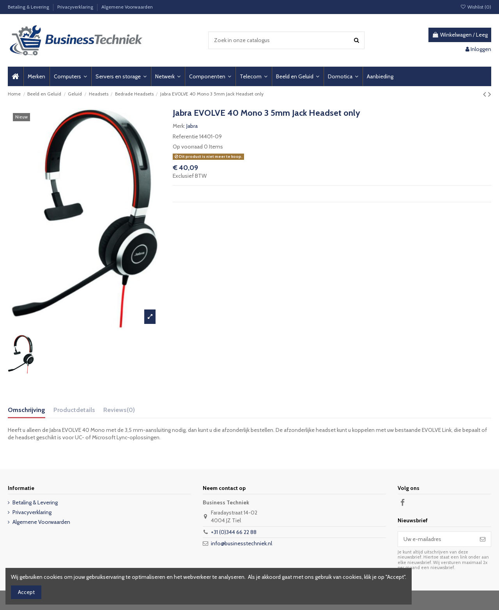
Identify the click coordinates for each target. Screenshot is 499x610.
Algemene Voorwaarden (127, 7)
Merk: (179, 125)
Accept (26, 592)
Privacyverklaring (75, 7)
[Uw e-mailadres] (436, 539)
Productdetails (74, 410)
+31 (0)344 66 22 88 (234, 532)
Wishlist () (475, 7)
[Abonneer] (482, 539)
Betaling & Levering (29, 7)
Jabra (192, 125)
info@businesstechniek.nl (241, 543)
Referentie (185, 136)
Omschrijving (26, 410)
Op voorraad (188, 146)
